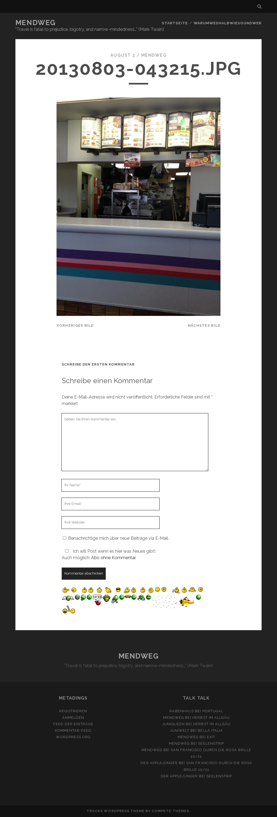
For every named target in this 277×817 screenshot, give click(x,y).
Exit (211, 737)
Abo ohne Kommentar (113, 557)
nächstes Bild (204, 325)
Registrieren (73, 711)
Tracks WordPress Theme (115, 811)
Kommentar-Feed (73, 730)
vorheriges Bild (75, 325)
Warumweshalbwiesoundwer (228, 23)
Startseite (175, 23)
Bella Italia (210, 730)
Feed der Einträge (73, 724)
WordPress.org (73, 737)
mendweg (154, 55)
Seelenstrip (211, 743)
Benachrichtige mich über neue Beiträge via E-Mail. (118, 538)
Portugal (212, 711)
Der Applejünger (159, 763)
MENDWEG (35, 23)
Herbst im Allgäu (211, 717)
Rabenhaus (181, 711)
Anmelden (73, 717)
